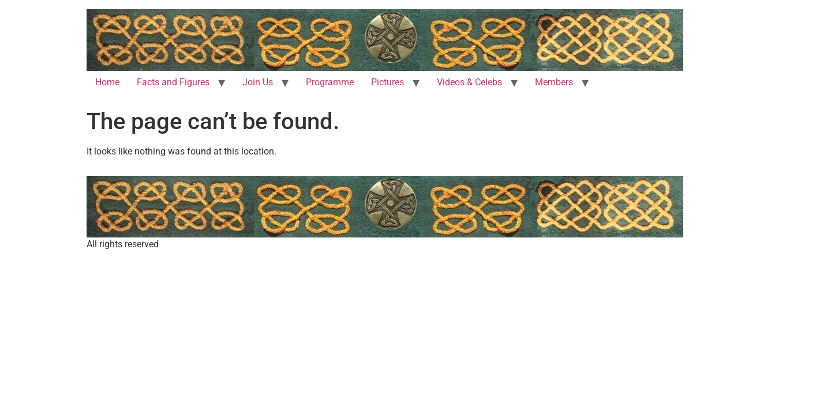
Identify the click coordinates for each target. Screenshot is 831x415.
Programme (330, 82)
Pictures (387, 82)
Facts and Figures (173, 82)
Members (554, 82)
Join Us (257, 82)
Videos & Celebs (469, 82)
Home (107, 82)
